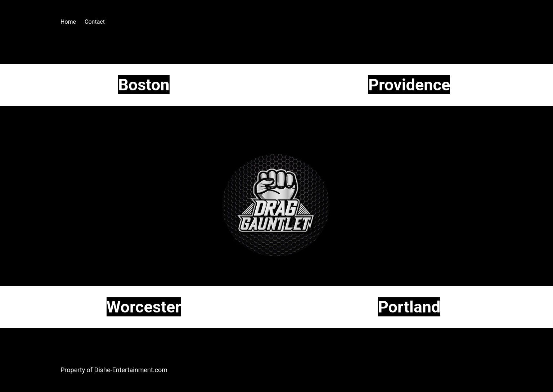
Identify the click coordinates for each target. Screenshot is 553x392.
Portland (409, 306)
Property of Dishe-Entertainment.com (113, 370)
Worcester (144, 306)
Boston (144, 84)
